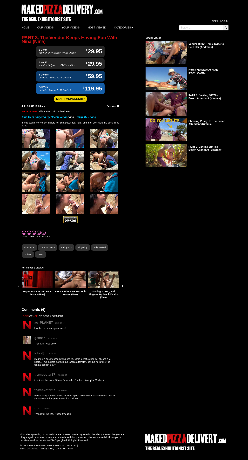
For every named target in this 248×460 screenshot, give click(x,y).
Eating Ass (66, 247)
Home (25, 27)
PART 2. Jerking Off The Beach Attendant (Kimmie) (204, 97)
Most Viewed (97, 27)
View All (40, 267)
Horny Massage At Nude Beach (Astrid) (203, 71)
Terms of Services (29, 448)
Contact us (71, 445)
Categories (122, 27)
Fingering (82, 247)
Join (215, 21)
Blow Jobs (29, 247)
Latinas (27, 254)
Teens (41, 254)
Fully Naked (100, 247)
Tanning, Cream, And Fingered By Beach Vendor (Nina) (103, 294)
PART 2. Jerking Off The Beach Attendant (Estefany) (205, 148)
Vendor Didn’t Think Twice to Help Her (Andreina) (206, 45)
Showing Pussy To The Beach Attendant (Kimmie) (206, 122)
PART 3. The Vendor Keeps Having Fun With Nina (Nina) (69, 39)
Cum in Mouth (47, 247)
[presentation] (18, 285)
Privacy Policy (47, 448)
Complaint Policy (64, 448)
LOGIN (25, 316)
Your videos (71, 27)
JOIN (36, 316)
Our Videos (45, 27)
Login (224, 21)
